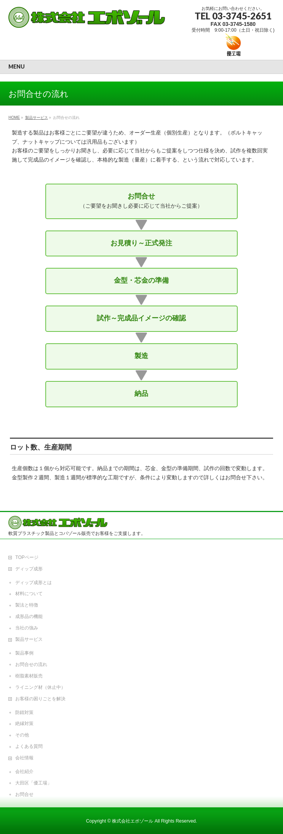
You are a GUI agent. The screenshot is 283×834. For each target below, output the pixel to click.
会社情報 (24, 757)
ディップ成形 (29, 568)
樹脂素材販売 (29, 676)
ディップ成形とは (33, 582)
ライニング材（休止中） (40, 687)
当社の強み (26, 628)
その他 (22, 735)
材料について (29, 593)
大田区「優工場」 (33, 783)
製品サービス (29, 639)
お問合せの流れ (31, 664)
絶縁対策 (24, 723)
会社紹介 (24, 771)
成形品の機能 (29, 616)
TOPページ (26, 557)
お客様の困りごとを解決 (40, 698)
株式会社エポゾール (132, 821)
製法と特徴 (26, 605)
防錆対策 (24, 712)
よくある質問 (29, 746)
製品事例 (24, 653)
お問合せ (24, 794)
